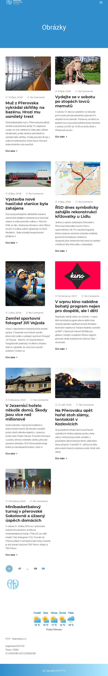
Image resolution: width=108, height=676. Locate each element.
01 (19, 568)
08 (35, 568)
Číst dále (11, 151)
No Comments (36, 97)
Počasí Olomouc (54, 629)
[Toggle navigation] (101, 2)
